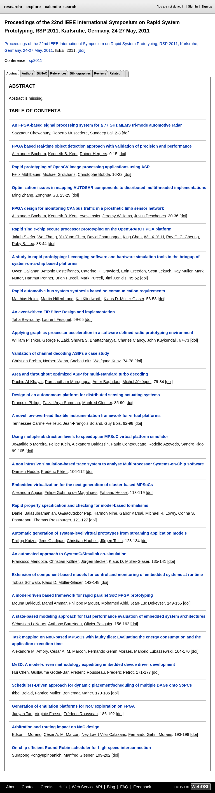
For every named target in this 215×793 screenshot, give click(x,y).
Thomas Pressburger (52, 520)
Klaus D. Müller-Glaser (124, 299)
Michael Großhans (59, 174)
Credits (47, 787)
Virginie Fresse (48, 714)
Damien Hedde (25, 471)
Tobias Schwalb (26, 582)
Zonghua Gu (46, 195)
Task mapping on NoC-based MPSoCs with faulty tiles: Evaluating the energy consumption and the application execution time (106, 640)
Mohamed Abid (114, 603)
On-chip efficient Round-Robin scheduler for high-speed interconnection (81, 747)
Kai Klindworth (88, 299)
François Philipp (26, 402)
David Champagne (104, 237)
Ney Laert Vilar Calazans (103, 734)
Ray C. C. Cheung (182, 237)
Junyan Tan (22, 714)
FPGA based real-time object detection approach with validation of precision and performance (101, 146)
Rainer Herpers (93, 153)
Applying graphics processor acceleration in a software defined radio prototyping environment (102, 332)
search (69, 6)
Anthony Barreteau (65, 624)
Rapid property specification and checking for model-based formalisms (80, 505)
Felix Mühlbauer (26, 174)
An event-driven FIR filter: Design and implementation (63, 312)
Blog (111, 787)
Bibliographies (80, 73)
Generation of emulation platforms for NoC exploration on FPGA (73, 706)
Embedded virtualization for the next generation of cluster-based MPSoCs (82, 484)
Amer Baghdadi (106, 381)
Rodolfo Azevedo (163, 444)
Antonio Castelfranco (60, 271)
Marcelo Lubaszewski (153, 651)
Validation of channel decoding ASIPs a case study (60, 353)
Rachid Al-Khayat (27, 381)
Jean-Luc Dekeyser (147, 603)
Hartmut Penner (39, 278)
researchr (13, 6)
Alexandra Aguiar (27, 492)
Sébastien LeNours (29, 624)
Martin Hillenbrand (57, 299)
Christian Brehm (26, 361)
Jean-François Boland (82, 423)
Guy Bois (112, 423)
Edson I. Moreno (26, 734)
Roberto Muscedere (70, 133)
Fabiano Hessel (114, 492)
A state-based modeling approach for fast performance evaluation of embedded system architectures (108, 616)
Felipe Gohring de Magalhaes (71, 492)
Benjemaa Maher (77, 693)
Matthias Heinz (25, 299)
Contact (29, 787)
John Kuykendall (162, 340)
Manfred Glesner (97, 402)
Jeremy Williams (117, 216)
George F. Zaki (55, 340)
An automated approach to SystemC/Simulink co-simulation (69, 554)
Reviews (100, 73)
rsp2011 (34, 60)
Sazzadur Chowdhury (31, 133)
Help (63, 787)
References (58, 73)
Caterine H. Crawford (100, 271)
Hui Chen (20, 672)
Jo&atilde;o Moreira (29, 444)
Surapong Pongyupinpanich (36, 755)
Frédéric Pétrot (54, 471)
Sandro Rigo (192, 444)
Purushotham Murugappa (67, 381)
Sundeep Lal (101, 133)
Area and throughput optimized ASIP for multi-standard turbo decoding (80, 374)
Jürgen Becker (94, 561)
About (11, 787)
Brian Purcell (66, 278)
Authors (27, 73)
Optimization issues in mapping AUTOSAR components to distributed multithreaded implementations (109, 187)
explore (33, 6)
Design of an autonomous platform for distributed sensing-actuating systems (86, 395)
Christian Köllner (64, 561)
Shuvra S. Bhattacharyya (93, 340)
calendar (53, 6)
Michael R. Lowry (160, 513)
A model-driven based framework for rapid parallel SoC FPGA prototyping (82, 595)
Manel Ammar (54, 603)
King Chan (132, 237)
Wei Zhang (47, 237)
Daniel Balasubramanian (34, 513)
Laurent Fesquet (56, 319)
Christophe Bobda (94, 174)
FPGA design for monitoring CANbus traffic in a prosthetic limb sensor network (88, 208)
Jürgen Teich (111, 540)
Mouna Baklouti (25, 603)
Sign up (207, 6)
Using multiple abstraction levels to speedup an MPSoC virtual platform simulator (90, 436)
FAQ (124, 787)
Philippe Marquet (84, 603)
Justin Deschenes (150, 216)
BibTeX (42, 73)
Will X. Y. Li (154, 237)
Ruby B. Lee (23, 243)
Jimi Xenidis (116, 278)
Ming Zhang (22, 195)
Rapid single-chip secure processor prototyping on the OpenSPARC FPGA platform (91, 229)
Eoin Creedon (133, 271)
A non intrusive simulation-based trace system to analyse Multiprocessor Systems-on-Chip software (108, 464)
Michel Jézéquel (137, 381)
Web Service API (87, 787)
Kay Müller (183, 271)
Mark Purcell (91, 278)
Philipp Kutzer (24, 540)
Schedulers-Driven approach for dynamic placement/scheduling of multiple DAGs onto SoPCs (102, 685)
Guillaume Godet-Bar (49, 672)
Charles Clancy (131, 340)
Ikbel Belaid (22, 693)
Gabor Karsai (131, 513)
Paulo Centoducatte (128, 444)
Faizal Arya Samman (61, 402)
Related (114, 73)
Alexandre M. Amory (30, 651)
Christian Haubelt (82, 540)
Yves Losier (90, 216)
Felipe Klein (59, 444)
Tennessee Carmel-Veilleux (36, 423)
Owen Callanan (25, 271)
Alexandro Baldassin (90, 444)
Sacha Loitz (80, 361)
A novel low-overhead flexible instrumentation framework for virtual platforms (86, 415)
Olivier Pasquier (98, 624)
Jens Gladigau (51, 540)
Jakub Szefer (23, 237)
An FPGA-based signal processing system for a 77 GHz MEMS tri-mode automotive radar (97, 125)
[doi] (81, 50)
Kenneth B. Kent (63, 153)
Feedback (142, 787)
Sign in (193, 6)
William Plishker (26, 340)
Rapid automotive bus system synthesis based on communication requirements (88, 291)
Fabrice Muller (47, 693)
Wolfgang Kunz (107, 361)
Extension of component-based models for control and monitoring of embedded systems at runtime (107, 574)
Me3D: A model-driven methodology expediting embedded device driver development (93, 664)
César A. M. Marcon (68, 651)
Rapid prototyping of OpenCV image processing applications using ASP (80, 167)
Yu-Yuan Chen (72, 237)
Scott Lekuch (159, 271)
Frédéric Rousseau (88, 672)
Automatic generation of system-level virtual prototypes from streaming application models (99, 533)
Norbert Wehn (55, 361)
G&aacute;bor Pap (74, 513)
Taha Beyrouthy (25, 319)
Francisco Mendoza (29, 561)
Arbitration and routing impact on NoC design (55, 727)
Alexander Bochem (29, 153)
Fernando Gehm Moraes (110, 651)
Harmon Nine (105, 513)
